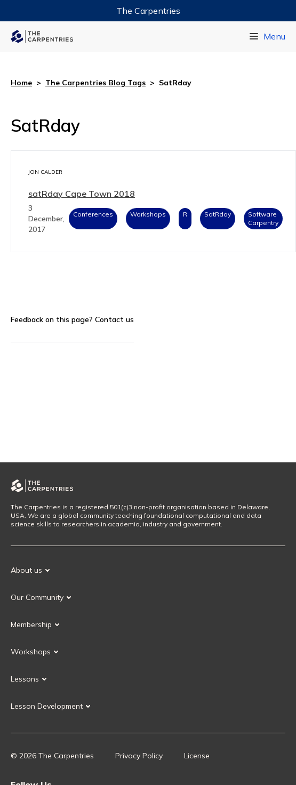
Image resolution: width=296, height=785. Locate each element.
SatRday (217, 214)
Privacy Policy (139, 755)
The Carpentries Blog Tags (95, 82)
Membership (31, 624)
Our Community (37, 597)
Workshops (148, 214)
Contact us (114, 319)
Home (21, 82)
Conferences (93, 214)
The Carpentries (148, 10)
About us (26, 570)
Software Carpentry (263, 218)
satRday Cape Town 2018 (81, 193)
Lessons (25, 679)
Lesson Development (47, 706)
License (197, 755)
